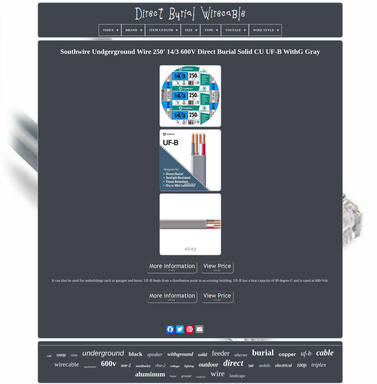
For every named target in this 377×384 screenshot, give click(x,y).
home (173, 376)
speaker (154, 354)
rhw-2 (160, 365)
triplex (318, 365)
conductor (201, 376)
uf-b (306, 353)
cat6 (49, 355)
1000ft (61, 355)
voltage (174, 366)
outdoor (209, 364)
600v (108, 363)
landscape (237, 376)
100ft (301, 365)
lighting (189, 366)
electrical (283, 365)
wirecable (66, 364)
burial (263, 352)
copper (287, 354)
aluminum (150, 374)
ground (186, 376)
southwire (143, 366)
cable (325, 352)
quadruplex (90, 366)
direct (233, 363)
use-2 (126, 365)
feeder (221, 353)
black (135, 354)
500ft (74, 355)
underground (103, 353)
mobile (264, 365)
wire (218, 373)
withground (180, 354)
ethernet (240, 355)
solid (202, 354)
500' (251, 366)
